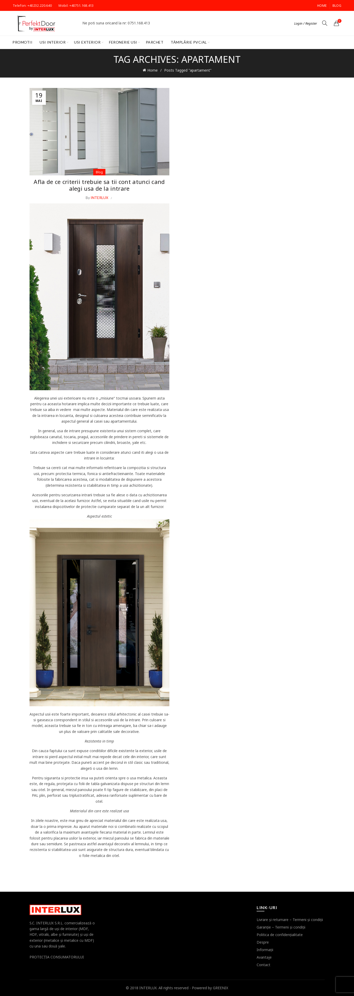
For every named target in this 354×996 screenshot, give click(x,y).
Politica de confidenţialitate (280, 934)
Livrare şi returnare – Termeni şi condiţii (290, 919)
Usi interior (53, 42)
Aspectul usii (40, 714)
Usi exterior (87, 42)
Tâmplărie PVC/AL (189, 42)
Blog (337, 5)
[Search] (325, 23)
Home (322, 5)
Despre (263, 942)
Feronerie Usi (123, 42)
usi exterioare (69, 398)
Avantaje (264, 957)
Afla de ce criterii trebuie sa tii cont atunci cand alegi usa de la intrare (99, 185)
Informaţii (265, 949)
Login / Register (305, 23)
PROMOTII (22, 42)
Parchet (155, 42)
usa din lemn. (107, 768)
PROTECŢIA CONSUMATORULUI (57, 956)
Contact (263, 964)
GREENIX (220, 987)
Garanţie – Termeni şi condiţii (281, 927)
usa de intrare (68, 430)
